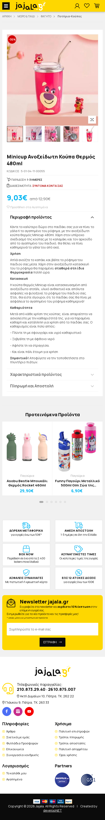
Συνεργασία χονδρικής (22, 755)
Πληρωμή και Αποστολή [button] (32, 386)
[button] (96, 6)
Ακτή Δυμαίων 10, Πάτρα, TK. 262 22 (47, 696)
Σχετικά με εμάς (18, 737)
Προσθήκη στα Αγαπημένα (27, 207)
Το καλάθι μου (16, 773)
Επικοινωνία (15, 749)
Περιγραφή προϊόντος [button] (31, 217)
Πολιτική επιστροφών (74, 731)
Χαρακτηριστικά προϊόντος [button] (36, 374)
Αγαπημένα (14, 779)
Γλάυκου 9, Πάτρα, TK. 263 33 (27, 702)
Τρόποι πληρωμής (71, 737)
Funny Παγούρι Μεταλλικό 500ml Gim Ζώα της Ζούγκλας (77, 483)
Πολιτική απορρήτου (73, 749)
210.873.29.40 (31, 689)
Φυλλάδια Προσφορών (22, 743)
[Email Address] (52, 629)
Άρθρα (10, 731)
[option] (15, 134)
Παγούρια (27, 476)
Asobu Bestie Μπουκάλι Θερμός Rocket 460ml (27, 483)
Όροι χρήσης (68, 755)
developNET (52, 810)
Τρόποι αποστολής (72, 743)
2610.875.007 (62, 689)
